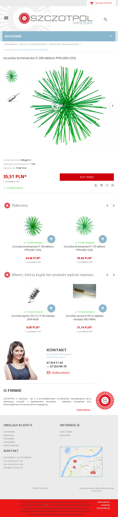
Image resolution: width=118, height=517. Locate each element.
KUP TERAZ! (87, 177)
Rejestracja (9, 435)
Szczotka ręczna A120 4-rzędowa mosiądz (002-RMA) (84, 317)
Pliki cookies (66, 432)
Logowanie (9, 432)
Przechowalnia (11, 445)
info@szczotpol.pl (58, 372)
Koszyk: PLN (101, 3)
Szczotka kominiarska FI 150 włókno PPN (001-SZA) (33, 248)
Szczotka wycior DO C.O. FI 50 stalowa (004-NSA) (33, 317)
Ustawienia (9, 438)
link (46, 505)
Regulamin (65, 435)
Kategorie (59, 36)
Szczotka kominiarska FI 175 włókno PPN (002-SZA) (84, 248)
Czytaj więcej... (84, 409)
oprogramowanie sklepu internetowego (96, 488)
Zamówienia (9, 442)
